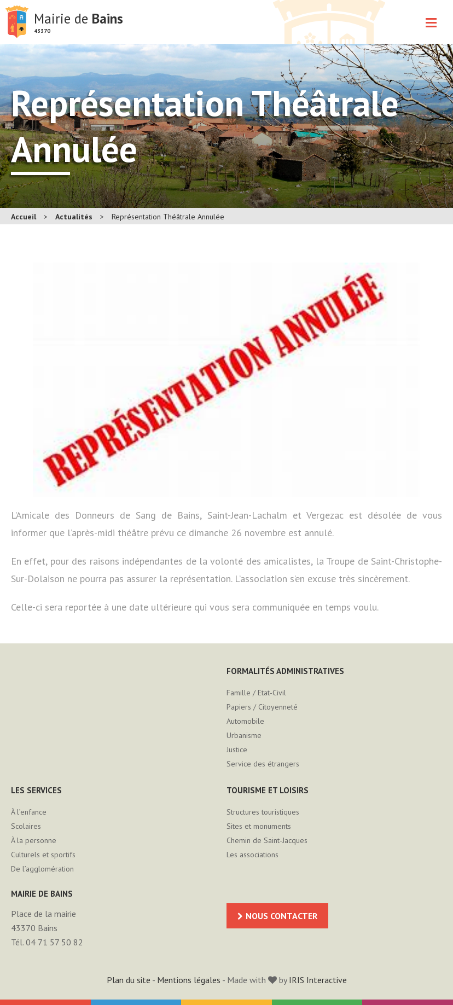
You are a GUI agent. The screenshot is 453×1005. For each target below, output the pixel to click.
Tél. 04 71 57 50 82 (47, 942)
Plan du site (128, 979)
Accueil (23, 217)
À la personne (33, 840)
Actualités (73, 217)
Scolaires (26, 826)
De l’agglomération (42, 869)
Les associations (252, 854)
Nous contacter (281, 915)
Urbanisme (244, 735)
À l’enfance (29, 812)
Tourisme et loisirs (267, 790)
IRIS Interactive (318, 979)
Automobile (245, 721)
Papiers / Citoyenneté (262, 707)
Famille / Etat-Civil (256, 693)
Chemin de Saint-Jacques (266, 840)
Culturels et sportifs (43, 854)
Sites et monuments (258, 826)
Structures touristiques (262, 812)
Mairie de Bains (16, 21)
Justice (236, 749)
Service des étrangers (262, 764)
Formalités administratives (285, 671)
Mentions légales (188, 979)
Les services (36, 790)
